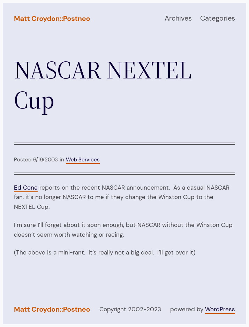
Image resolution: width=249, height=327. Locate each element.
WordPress (220, 309)
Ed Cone (26, 187)
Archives (178, 18)
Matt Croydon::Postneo (52, 18)
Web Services (83, 159)
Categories (217, 18)
